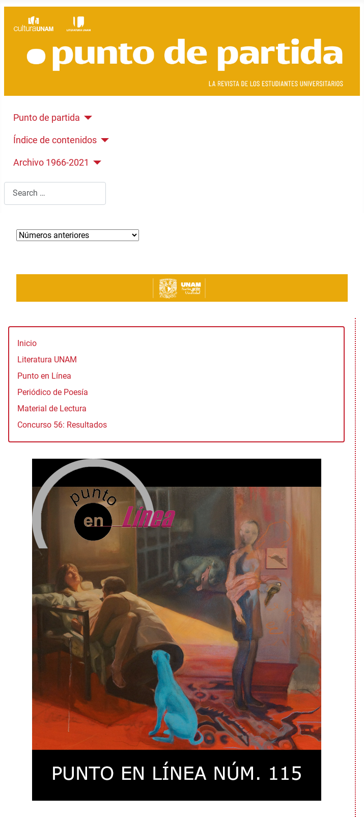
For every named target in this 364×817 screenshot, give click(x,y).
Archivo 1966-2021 (51, 162)
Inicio (27, 343)
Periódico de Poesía (52, 392)
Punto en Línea (44, 376)
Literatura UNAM (47, 359)
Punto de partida (46, 118)
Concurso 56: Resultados (62, 425)
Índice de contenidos (55, 140)
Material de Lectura (52, 408)
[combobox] (55, 193)
